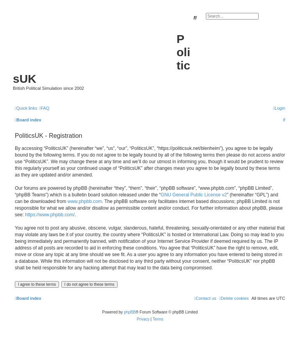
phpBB (130, 312)
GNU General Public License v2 (194, 195)
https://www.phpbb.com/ (50, 214)
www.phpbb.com (85, 201)
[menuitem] (44, 108)
